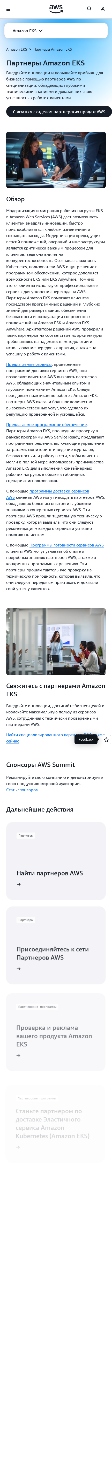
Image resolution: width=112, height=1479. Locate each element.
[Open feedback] (106, 739)
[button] (28, 30)
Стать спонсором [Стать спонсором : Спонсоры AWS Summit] (23, 789)
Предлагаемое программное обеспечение (46, 424)
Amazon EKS (16, 49)
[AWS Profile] (103, 9)
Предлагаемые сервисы (29, 364)
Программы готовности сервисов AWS (66, 545)
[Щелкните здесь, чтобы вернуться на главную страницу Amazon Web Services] (56, 9)
